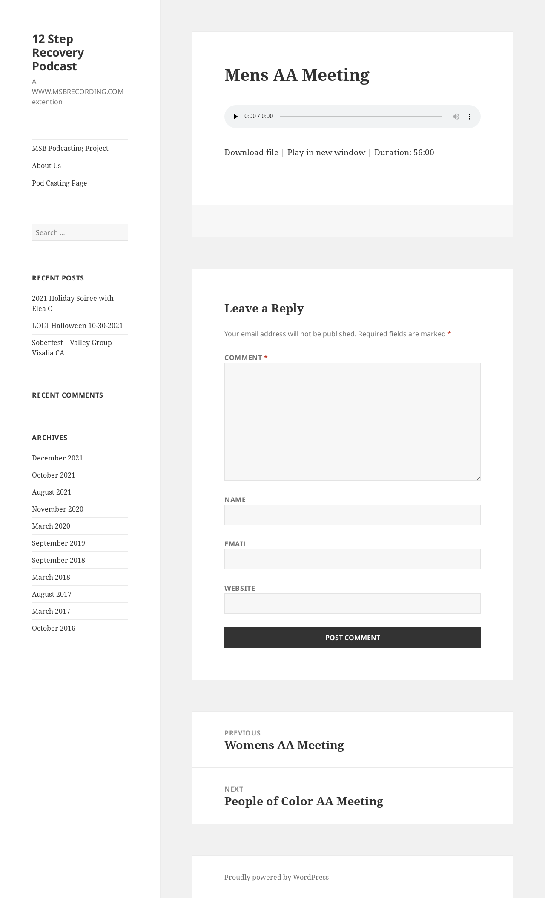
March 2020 (51, 526)
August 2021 (52, 492)
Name (235, 499)
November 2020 (57, 509)
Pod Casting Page (59, 183)
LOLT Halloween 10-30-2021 (77, 325)
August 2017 (52, 594)
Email (235, 544)
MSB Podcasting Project (70, 148)
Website (239, 588)
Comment (246, 357)
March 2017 (51, 611)
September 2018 (58, 560)
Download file (251, 152)
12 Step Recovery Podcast (58, 52)
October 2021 (53, 475)
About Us (46, 165)
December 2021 (57, 458)
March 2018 (51, 577)
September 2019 (58, 543)
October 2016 (53, 628)
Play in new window (326, 152)
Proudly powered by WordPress (276, 877)
